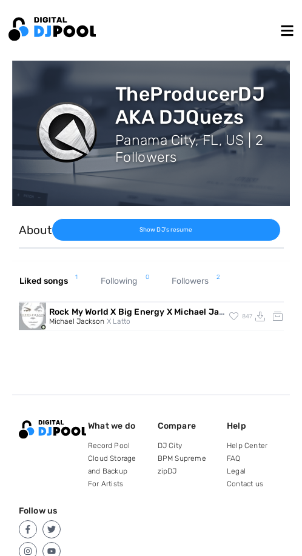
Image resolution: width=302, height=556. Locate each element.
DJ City (170, 445)
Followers (196, 281)
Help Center (247, 445)
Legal (236, 471)
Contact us (245, 484)
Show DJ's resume (166, 229)
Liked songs (48, 281)
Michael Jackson (77, 321)
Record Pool (109, 445)
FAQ (234, 458)
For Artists (105, 484)
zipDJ (167, 471)
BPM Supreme (182, 458)
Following (125, 281)
